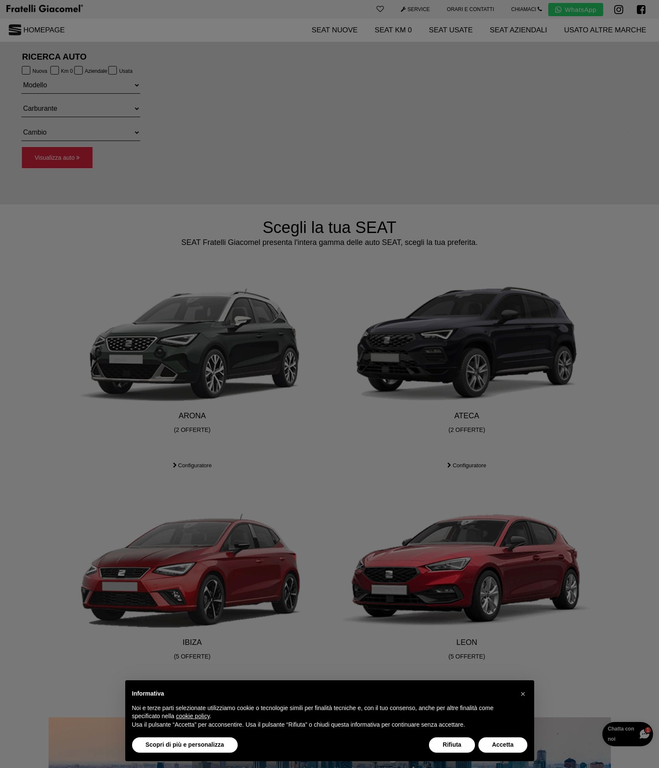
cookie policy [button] (193, 716)
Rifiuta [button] (452, 744)
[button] (523, 694)
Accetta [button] (503, 744)
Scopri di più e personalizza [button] (185, 744)
